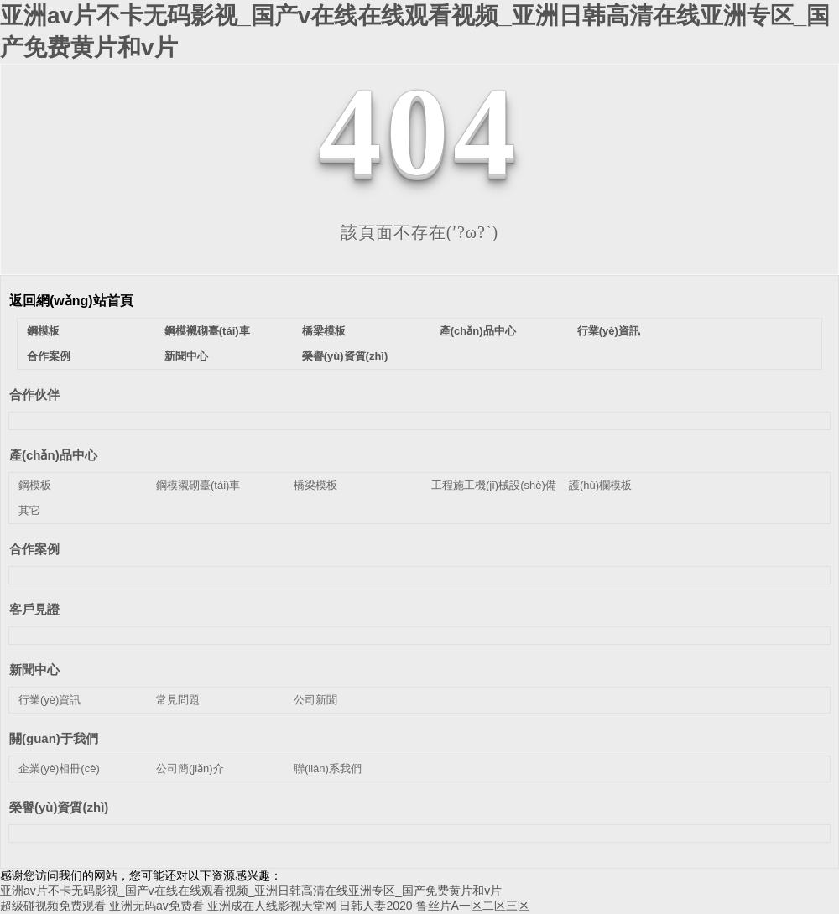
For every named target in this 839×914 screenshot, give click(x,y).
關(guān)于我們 (53, 738)
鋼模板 (43, 331)
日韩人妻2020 (375, 905)
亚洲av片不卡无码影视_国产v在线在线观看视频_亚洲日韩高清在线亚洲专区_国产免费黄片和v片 (251, 890)
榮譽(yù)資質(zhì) (345, 356)
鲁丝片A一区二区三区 (472, 905)
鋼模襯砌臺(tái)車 (207, 331)
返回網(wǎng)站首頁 (71, 300)
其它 (29, 510)
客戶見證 (34, 609)
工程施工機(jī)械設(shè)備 (493, 485)
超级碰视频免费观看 (53, 905)
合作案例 (48, 356)
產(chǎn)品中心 (478, 331)
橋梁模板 (324, 331)
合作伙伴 (34, 394)
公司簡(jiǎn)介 (190, 768)
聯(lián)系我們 (328, 768)
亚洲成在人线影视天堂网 (271, 905)
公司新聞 (315, 699)
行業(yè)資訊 (608, 331)
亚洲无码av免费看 (156, 905)
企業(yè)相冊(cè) (59, 768)
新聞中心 (186, 356)
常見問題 (178, 699)
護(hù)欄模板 (600, 485)
